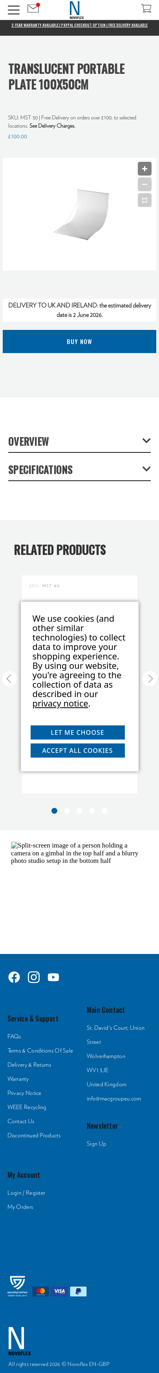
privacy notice (60, 703)
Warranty (18, 1079)
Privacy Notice (24, 1093)
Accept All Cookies (77, 750)
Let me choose (77, 732)
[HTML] (79, 890)
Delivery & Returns (29, 1065)
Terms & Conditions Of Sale (40, 1051)
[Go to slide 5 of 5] (9, 678)
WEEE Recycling (27, 1107)
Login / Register (26, 1193)
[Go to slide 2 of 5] (149, 678)
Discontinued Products (33, 1136)
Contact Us (21, 1121)
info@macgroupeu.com (114, 1099)
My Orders (20, 1207)
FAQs (14, 1037)
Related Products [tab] (60, 549)
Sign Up (96, 1144)
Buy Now (79, 341)
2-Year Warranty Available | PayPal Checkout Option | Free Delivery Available (79, 25)
